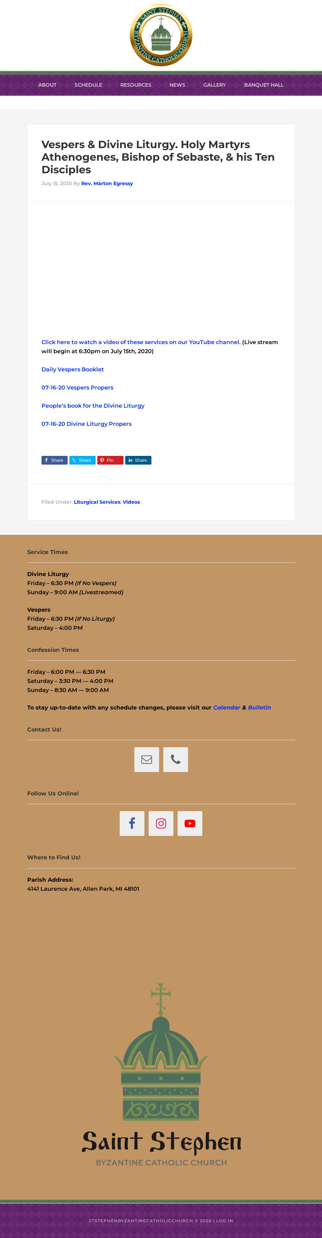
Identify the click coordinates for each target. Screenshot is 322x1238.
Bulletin (259, 707)
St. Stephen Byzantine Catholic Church (161, 34)
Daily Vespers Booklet (73, 369)
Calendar (226, 707)
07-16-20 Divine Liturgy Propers (87, 424)
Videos (131, 502)
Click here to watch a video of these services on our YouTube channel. (141, 342)
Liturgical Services (97, 502)
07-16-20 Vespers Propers (77, 387)
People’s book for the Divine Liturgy (93, 405)
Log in (224, 1220)
